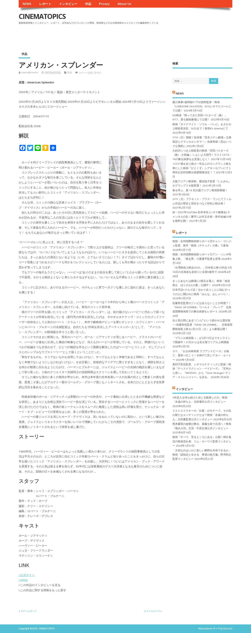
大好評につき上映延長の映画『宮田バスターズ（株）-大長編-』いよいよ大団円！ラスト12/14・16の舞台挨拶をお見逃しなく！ (202, 155)
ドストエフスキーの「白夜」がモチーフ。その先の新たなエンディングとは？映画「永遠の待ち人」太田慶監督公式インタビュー (201, 415)
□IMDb (23, 580)
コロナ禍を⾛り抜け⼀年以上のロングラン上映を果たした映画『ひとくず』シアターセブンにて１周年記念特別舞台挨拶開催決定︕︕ (201, 168)
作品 (88, 4)
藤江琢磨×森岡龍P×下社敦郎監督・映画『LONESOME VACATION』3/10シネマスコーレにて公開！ (201, 106)
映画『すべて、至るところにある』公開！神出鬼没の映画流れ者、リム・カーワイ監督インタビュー (201, 441)
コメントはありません (90, 72)
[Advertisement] (159, 36)
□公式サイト (27, 575)
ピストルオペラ (152, 611)
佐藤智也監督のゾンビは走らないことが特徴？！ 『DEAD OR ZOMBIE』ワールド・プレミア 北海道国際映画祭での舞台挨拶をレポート (201, 307)
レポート (45, 4)
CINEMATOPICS (42, 16)
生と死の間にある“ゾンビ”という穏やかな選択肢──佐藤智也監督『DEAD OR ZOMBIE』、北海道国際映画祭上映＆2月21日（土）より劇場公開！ (202, 325)
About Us (124, 4)
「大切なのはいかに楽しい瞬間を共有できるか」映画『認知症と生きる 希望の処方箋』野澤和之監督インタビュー (201, 455)
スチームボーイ (29, 611)
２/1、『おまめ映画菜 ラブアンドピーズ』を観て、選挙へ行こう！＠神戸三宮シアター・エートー (201, 355)
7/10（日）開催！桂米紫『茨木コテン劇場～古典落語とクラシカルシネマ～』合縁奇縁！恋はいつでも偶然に (201, 142)
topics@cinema (30, 72)
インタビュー (68, 4)
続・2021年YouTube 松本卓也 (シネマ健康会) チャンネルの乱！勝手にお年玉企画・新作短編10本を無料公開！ (202, 216)
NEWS (27, 4)
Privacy (104, 4)
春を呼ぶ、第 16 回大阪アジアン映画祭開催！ (200, 190)
